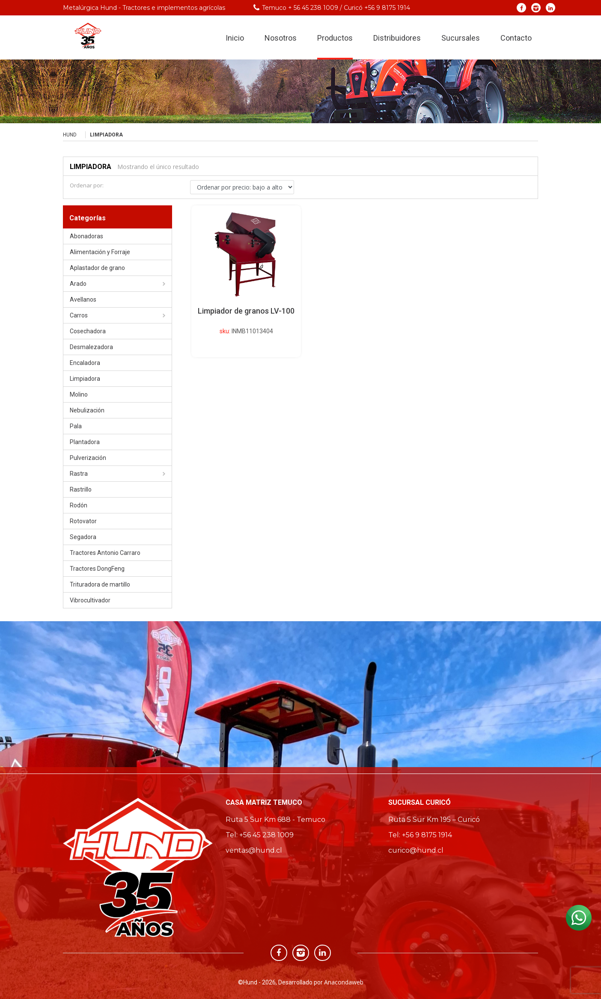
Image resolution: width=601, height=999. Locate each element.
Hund (70, 135)
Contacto (516, 37)
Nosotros (281, 37)
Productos (335, 37)
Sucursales (460, 37)
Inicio (235, 37)
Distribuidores (397, 37)
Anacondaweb (343, 982)
